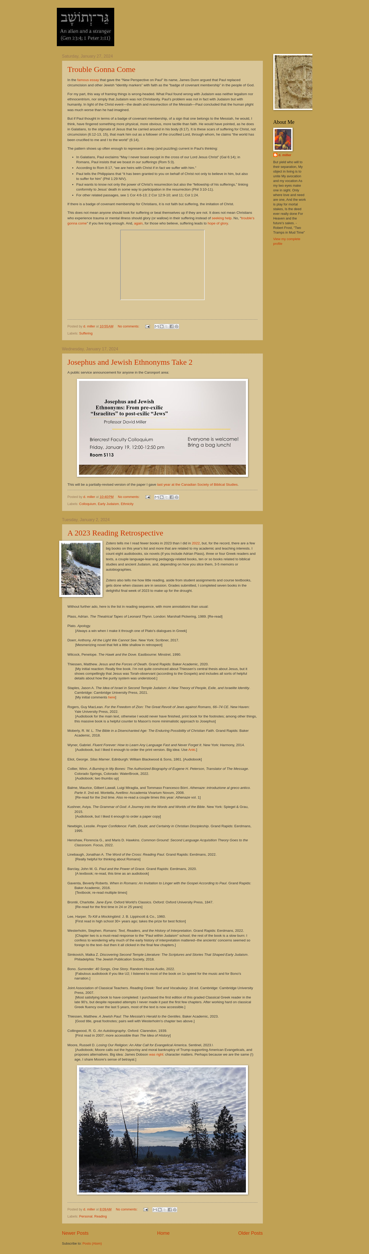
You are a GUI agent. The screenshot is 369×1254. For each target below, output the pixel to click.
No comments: (129, 326)
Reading (100, 1216)
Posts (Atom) (92, 1243)
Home (163, 1233)
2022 (196, 543)
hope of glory (218, 223)
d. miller (285, 155)
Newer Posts (75, 1233)
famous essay (88, 80)
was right (156, 1054)
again (138, 223)
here (111, 697)
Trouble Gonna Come (102, 69)
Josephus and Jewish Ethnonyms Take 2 (130, 362)
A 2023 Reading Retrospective (115, 532)
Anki (191, 750)
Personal (86, 1216)
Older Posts (250, 1233)
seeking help (222, 218)
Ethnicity (127, 504)
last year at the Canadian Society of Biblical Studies (197, 484)
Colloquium (87, 504)
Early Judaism (108, 504)
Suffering (86, 333)
